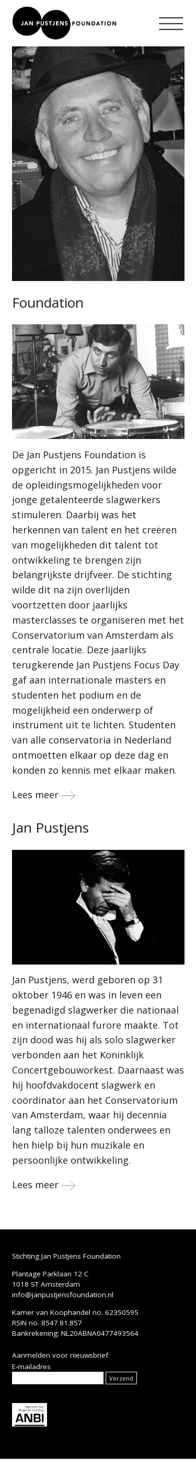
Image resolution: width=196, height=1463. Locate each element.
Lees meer (43, 794)
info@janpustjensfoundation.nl (62, 1294)
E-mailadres (31, 1366)
